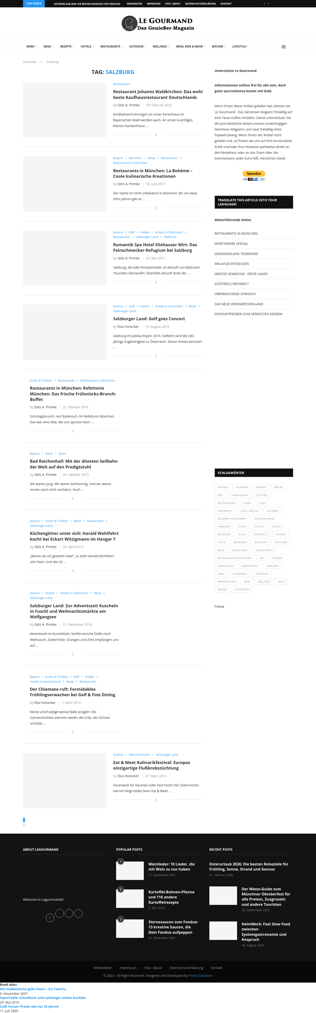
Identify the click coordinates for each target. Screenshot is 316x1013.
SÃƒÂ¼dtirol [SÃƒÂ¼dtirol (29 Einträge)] (250, 566)
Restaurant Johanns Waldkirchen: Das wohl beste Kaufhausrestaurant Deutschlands (157, 94)
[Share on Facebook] (156, 135)
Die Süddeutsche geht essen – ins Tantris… (34, 989)
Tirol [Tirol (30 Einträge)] (221, 573)
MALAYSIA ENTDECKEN (232, 263)
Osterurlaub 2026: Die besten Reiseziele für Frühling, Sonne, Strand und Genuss (249, 867)
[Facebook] (264, 3)
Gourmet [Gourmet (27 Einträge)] (273, 510)
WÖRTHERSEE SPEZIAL (231, 243)
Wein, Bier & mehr (189, 46)
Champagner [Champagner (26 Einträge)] (239, 495)
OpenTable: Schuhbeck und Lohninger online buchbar (43, 997)
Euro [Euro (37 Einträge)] (262, 503)
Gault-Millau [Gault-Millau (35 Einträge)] (250, 510)
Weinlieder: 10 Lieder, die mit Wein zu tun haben (171, 867)
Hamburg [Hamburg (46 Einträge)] (224, 526)
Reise (47, 46)
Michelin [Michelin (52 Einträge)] (260, 542)
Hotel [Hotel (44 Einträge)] (242, 526)
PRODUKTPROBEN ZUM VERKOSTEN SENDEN (249, 314)
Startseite (29, 62)
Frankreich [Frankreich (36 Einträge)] (225, 510)
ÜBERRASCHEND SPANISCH (235, 294)
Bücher (217, 46)
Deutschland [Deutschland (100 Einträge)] (227, 503)
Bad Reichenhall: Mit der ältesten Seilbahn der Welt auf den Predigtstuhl (74, 463)
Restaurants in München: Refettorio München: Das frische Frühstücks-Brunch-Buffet (73, 393)
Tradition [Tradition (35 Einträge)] (261, 573)
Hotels (86, 46)
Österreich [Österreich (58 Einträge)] (242, 589)
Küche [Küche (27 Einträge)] (222, 542)
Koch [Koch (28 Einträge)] (241, 534)
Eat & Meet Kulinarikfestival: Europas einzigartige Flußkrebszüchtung (151, 765)
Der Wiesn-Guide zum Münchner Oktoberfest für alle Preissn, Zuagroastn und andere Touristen (266, 896)
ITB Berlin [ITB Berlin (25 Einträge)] (224, 534)
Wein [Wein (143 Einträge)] (247, 582)
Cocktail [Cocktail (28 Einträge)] (262, 495)
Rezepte (66, 46)
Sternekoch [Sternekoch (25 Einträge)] (226, 566)
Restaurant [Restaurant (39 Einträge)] (240, 550)
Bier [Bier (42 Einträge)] (220, 495)
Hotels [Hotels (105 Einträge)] (259, 526)
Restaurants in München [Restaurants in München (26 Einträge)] (235, 558)
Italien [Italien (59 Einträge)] (276, 526)
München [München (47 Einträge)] (240, 542)
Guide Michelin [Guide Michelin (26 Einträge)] (264, 518)
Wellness (160, 46)
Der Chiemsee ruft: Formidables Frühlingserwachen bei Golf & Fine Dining (72, 691)
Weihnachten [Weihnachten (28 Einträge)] (227, 582)
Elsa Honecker (128, 326)
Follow (219, 606)
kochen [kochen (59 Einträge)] (280, 534)
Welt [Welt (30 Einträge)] (281, 582)
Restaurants (110, 46)
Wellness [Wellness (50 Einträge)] (264, 582)
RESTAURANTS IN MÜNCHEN (236, 233)
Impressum (153, 3)
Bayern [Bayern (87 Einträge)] (261, 487)
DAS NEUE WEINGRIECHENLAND (239, 304)
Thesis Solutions (200, 975)
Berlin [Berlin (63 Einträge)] (278, 487)
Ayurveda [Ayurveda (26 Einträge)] (242, 487)
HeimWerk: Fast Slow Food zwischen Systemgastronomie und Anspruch (266, 931)
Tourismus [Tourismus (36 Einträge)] (239, 573)
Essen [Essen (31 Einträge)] (247, 503)
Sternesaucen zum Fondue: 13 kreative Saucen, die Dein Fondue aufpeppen (173, 927)
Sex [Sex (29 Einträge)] (261, 558)
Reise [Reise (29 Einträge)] (221, 550)
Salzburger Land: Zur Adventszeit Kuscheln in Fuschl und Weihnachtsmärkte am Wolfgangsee (74, 611)
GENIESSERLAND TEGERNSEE (236, 254)
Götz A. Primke (128, 105)
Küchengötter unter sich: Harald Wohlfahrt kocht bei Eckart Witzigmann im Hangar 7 (74, 536)
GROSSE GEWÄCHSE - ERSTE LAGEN (241, 274)
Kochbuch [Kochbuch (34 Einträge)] (260, 534)
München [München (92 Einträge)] (280, 542)
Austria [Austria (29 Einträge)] (223, 487)
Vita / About (173, 3)
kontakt (226, 3)
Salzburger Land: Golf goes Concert (149, 318)
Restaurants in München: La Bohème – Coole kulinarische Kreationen (153, 173)
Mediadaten (134, 3)
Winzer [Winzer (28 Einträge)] (222, 589)
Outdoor (136, 46)
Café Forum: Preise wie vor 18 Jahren (29, 1006)
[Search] (291, 46)
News (31, 46)
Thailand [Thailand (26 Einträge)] (272, 566)
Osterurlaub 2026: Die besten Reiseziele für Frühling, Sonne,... (93, 4)
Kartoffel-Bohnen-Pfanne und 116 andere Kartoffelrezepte (171, 897)
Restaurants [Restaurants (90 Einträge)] (264, 550)
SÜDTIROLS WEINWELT (232, 283)
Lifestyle (239, 46)
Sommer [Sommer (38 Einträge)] (277, 558)
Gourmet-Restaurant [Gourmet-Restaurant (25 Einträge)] (232, 518)
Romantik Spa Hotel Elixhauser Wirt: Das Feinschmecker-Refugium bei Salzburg (155, 247)
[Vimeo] (268, 3)
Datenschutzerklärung (200, 3)
